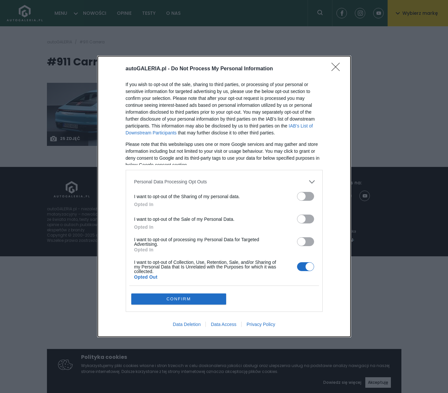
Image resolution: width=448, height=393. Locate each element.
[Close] (337, 106)
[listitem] (224, 218)
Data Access (223, 287)
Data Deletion (187, 287)
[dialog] (224, 196)
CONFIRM (178, 262)
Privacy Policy (260, 287)
